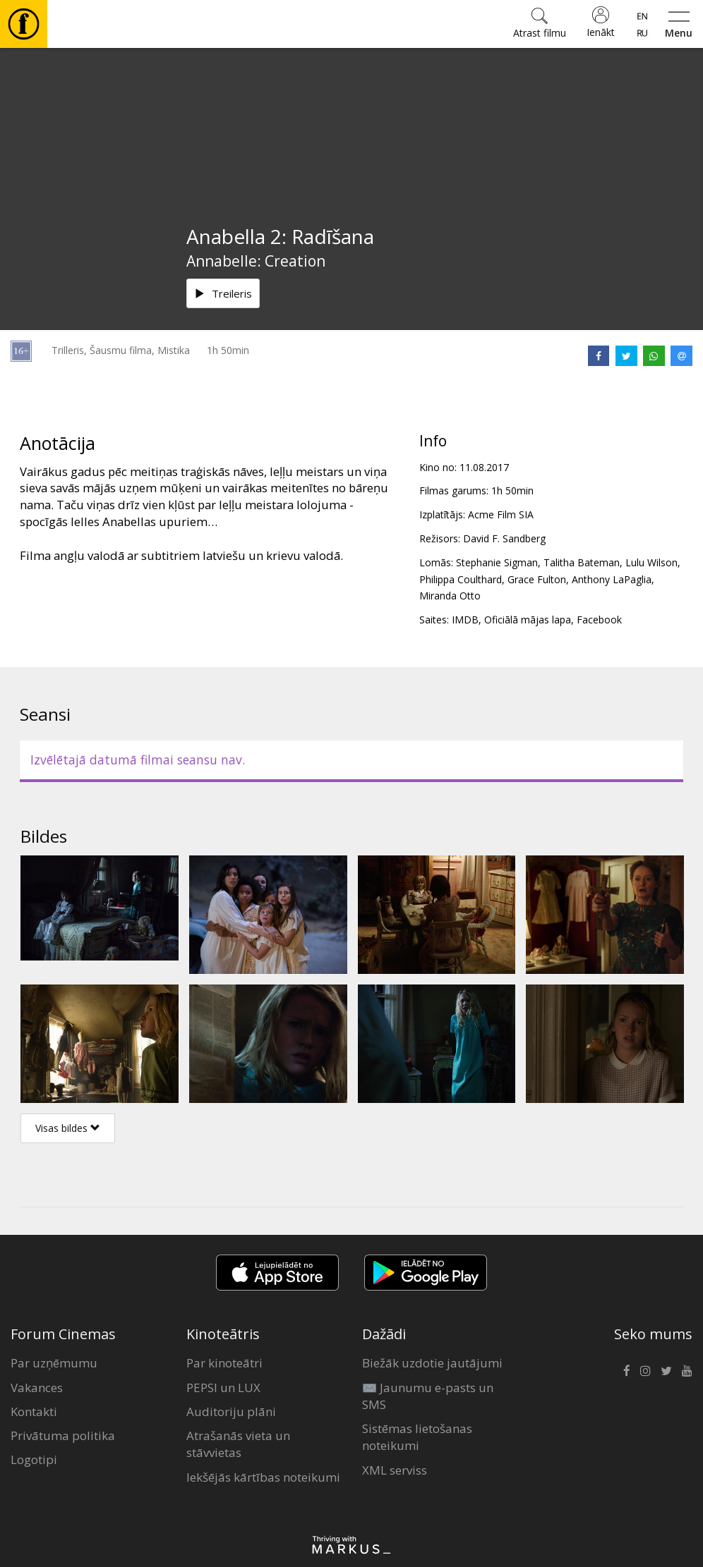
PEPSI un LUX (223, 1387)
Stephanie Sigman (497, 562)
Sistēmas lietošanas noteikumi (417, 1436)
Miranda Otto (450, 595)
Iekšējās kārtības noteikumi (263, 1477)
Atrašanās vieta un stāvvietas (238, 1444)
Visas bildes (67, 1128)
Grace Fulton (536, 579)
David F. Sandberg (504, 538)
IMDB (465, 619)
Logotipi (34, 1459)
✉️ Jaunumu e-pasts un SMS (427, 1396)
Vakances (37, 1387)
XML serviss (394, 1470)
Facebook (599, 619)
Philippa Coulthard (460, 579)
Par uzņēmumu (54, 1363)
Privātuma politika (63, 1435)
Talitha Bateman (581, 562)
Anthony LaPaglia (611, 579)
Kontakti (34, 1411)
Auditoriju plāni (231, 1411)
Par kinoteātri (224, 1363)
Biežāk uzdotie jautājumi (432, 1363)
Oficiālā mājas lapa (527, 619)
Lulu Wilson (651, 562)
